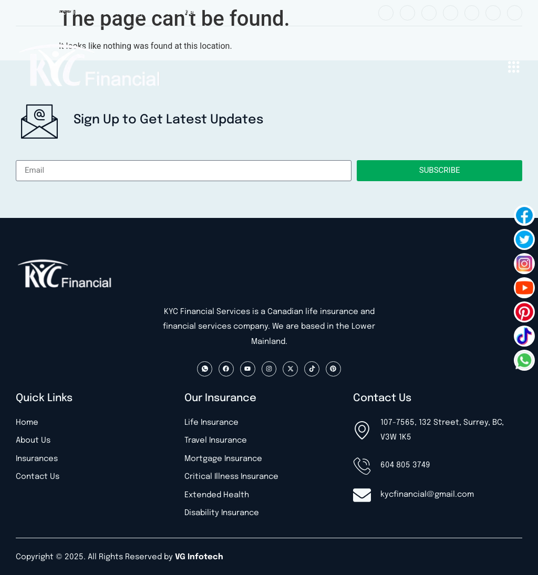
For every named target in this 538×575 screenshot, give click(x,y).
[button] (513, 66)
